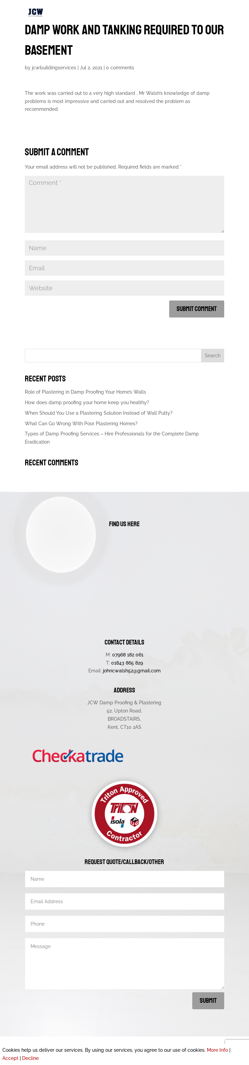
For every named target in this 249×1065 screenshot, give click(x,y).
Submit (208, 1000)
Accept (10, 1058)
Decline (30, 1058)
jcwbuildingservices (54, 67)
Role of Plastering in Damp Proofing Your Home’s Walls (85, 392)
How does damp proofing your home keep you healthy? (87, 402)
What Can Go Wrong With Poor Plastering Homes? (81, 423)
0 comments (120, 67)
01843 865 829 (127, 663)
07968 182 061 (127, 654)
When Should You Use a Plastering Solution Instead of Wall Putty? (99, 413)
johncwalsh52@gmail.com (132, 670)
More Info (217, 1050)
